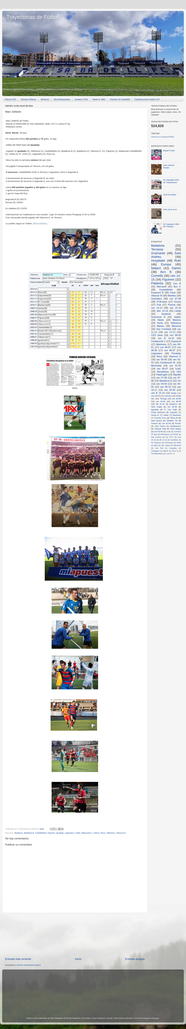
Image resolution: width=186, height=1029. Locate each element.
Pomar (178, 423)
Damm (176, 268)
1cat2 (168, 432)
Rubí (177, 260)
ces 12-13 (169, 332)
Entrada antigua (135, 958)
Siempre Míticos (28, 99)
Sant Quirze (156, 421)
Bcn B (166, 272)
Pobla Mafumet (158, 412)
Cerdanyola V (158, 341)
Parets (175, 434)
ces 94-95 (172, 407)
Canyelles (173, 448)
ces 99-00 (175, 335)
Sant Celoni (160, 426)
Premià (171, 304)
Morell (165, 451)
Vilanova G (121, 833)
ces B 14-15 (166, 338)
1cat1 (178, 368)
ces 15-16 (175, 307)
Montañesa (163, 371)
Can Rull (159, 448)
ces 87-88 (175, 298)
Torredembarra (157, 454)
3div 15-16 (162, 311)
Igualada (60, 833)
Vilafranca (111, 833)
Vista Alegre (175, 429)
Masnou (176, 320)
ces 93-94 (160, 401)
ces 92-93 (169, 390)
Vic (179, 380)
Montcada (156, 365)
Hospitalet (158, 260)
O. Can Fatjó (170, 409)
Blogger (155, 1018)
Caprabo (173, 412)
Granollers (156, 298)
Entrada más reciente (18, 958)
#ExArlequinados (62, 99)
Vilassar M (156, 295)
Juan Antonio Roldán (168, 166)
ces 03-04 (161, 383)
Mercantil (161, 286)
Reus (103, 833)
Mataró (156, 268)
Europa (166, 264)
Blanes (160, 326)
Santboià (166, 314)
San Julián (165, 445)
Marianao (177, 415)
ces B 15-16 (158, 393)
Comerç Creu (160, 418)
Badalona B (29, 833)
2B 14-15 (163, 440)
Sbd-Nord (177, 445)
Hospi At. (155, 415)
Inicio (78, 958)
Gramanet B (158, 317)
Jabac (166, 415)
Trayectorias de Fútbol (32, 17)
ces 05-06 (161, 359)
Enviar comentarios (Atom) (29, 965)
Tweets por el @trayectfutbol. (163, 137)
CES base (157, 335)
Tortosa (154, 423)
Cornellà (157, 276)
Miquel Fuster (169, 150)
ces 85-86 (176, 399)
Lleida (77, 833)
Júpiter (177, 317)
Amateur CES (81, 99)
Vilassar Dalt (160, 429)
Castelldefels (40, 833)
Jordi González (169, 195)
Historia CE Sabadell (120, 99)
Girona (177, 301)
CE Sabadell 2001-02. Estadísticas (171, 181)
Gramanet (158, 253)
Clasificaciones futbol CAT (147, 99)
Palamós (157, 283)
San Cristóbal (163, 329)
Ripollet (177, 374)
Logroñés (169, 453)
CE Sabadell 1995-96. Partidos (171, 225)
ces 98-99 (176, 401)
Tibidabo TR (171, 421)
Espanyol (176, 341)
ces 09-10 (165, 386)
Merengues (165, 434)
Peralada (176, 353)
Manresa (176, 326)
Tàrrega (163, 399)
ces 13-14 (156, 307)
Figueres (51, 833)
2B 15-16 (160, 404)
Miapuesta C (86, 833)
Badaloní (173, 404)
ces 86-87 (165, 347)
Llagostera (69, 833)
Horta (160, 323)
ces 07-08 (161, 377)
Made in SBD (98, 99)
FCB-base (162, 301)
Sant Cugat (156, 407)
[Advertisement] (75, 935)
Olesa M (174, 418)
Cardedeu (174, 440)
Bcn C (177, 286)
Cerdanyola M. (168, 362)
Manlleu (172, 295)
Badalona (19, 833)
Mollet (173, 393)
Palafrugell (161, 374)
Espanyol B (157, 292)
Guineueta (169, 443)
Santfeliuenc (175, 426)
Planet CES (10, 99)
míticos (96, 833)
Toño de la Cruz (170, 209)
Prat (159, 304)
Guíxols (167, 396)
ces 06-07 (162, 368)
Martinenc (161, 344)
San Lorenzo (156, 437)
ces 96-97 (169, 350)
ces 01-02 (175, 365)
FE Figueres (156, 443)
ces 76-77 (170, 437)
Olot (179, 371)
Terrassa (157, 249)
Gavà (173, 292)
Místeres (45, 99)
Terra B (175, 451)
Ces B (177, 283)
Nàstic (161, 320)
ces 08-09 (155, 396)
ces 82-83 (166, 423)
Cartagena (155, 451)
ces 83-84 (158, 431)
